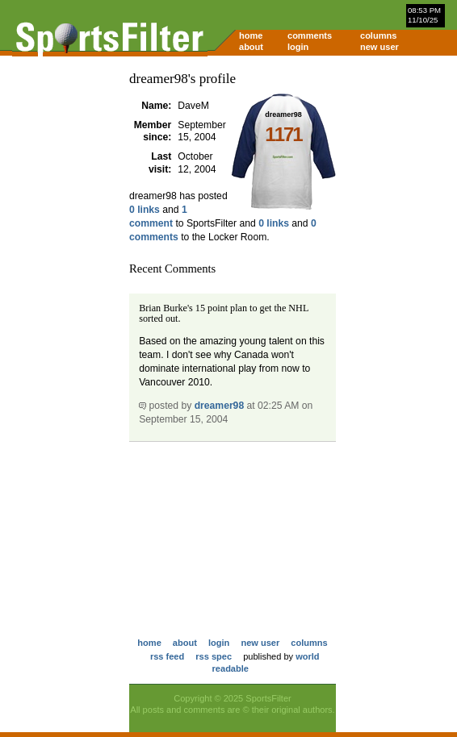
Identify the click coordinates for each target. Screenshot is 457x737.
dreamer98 (220, 405)
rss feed (167, 656)
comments (309, 35)
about (251, 47)
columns (378, 35)
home (250, 35)
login (297, 47)
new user (379, 47)
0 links (144, 209)
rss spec (213, 656)
